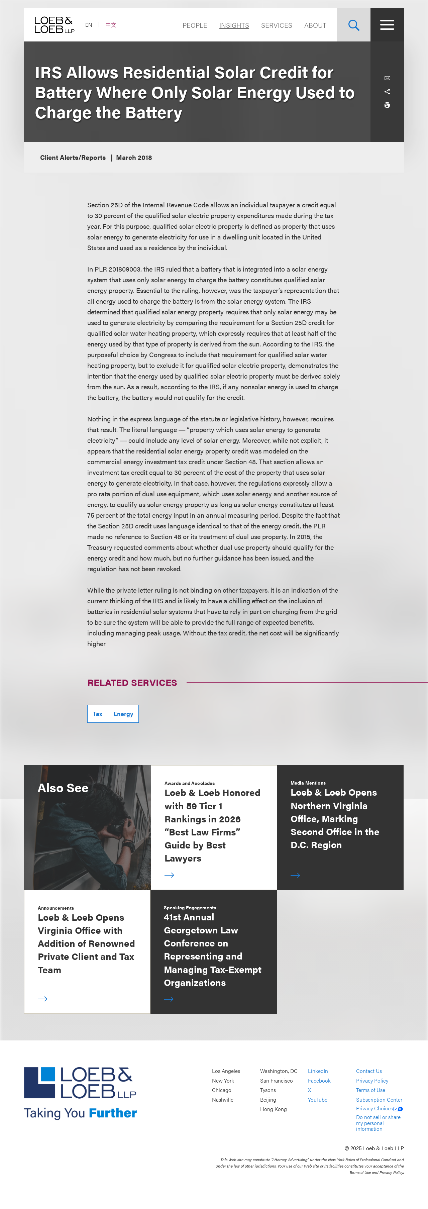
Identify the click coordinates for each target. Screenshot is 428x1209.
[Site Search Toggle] (353, 24)
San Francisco (276, 1080)
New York (223, 1080)
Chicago (221, 1090)
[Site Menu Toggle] (387, 24)
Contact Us (369, 1071)
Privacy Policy (372, 1080)
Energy (123, 713)
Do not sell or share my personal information (378, 1122)
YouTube (317, 1099)
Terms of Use (370, 1090)
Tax (97, 713)
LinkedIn (318, 1071)
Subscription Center (379, 1099)
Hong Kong (273, 1109)
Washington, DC (279, 1071)
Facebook (319, 1080)
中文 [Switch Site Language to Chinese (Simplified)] (111, 24)
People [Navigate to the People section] (195, 25)
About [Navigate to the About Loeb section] (315, 25)
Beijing (268, 1099)
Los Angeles (226, 1071)
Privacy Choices (379, 1108)
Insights (234, 25)
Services (276, 25)
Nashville (222, 1099)
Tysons (268, 1090)
